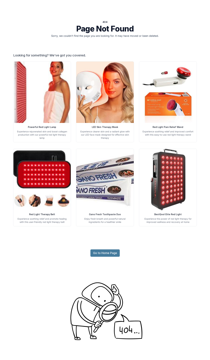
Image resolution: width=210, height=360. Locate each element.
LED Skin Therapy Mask (105, 127)
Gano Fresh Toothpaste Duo (105, 214)
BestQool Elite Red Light (168, 214)
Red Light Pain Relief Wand (168, 127)
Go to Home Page (105, 253)
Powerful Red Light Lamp (42, 127)
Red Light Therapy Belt (42, 214)
